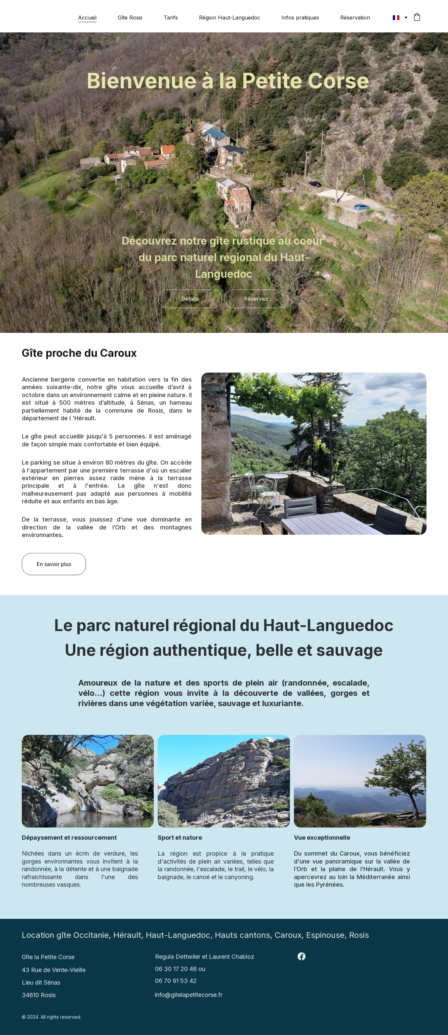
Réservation (355, 17)
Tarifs (171, 17)
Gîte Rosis (130, 17)
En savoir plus (54, 566)
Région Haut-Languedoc (229, 17)
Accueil (87, 17)
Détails (190, 301)
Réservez (256, 301)
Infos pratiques (300, 17)
